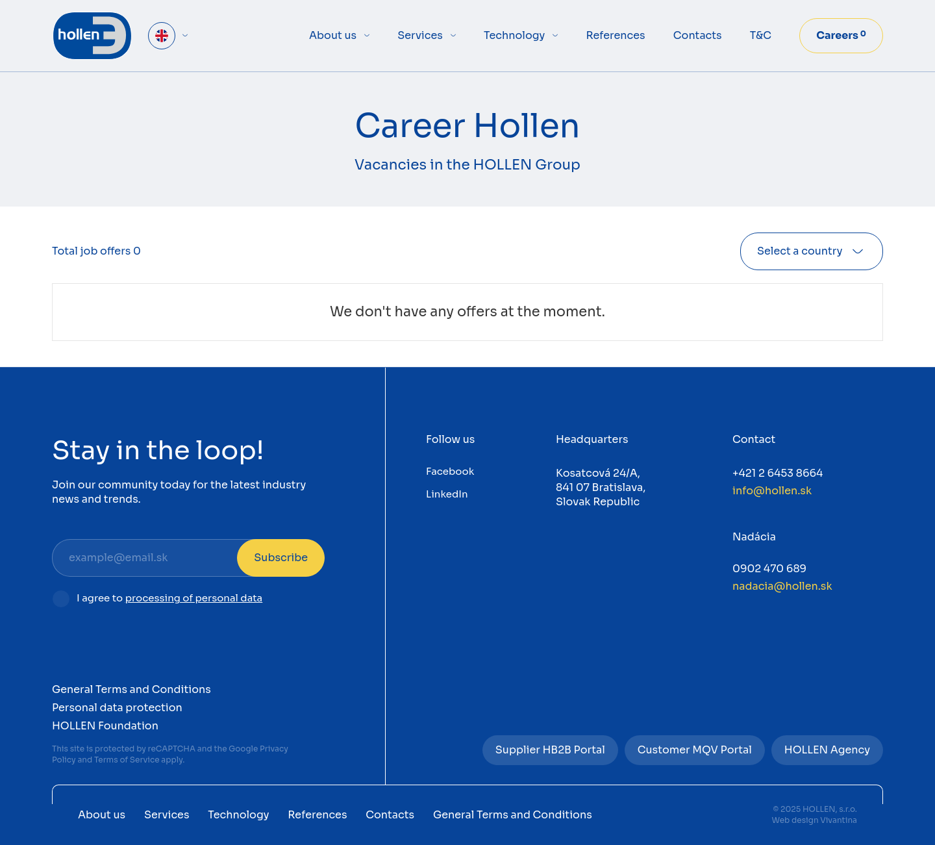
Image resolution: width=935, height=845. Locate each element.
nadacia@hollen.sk (782, 586)
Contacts (697, 35)
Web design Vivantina (815, 820)
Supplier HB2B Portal (550, 750)
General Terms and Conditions (131, 689)
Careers (841, 35)
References (615, 35)
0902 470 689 (769, 568)
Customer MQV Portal (695, 750)
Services (420, 35)
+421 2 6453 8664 (777, 473)
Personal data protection (117, 707)
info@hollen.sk (772, 491)
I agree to (169, 598)
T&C (760, 35)
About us (332, 35)
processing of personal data (194, 598)
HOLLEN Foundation (105, 726)
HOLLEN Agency (827, 750)
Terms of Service (127, 759)
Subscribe (281, 557)
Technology (514, 35)
